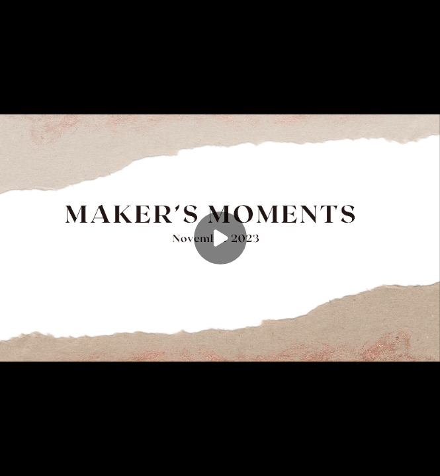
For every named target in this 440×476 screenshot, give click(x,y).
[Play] (220, 238)
